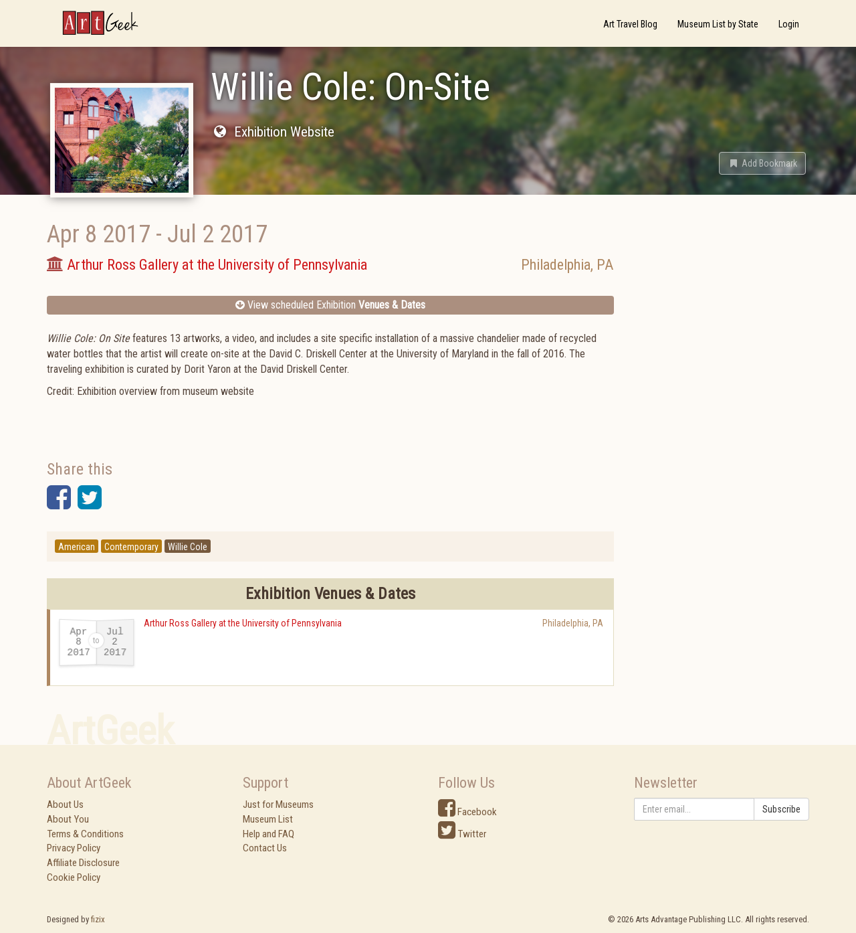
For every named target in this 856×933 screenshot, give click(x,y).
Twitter (462, 834)
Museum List (268, 819)
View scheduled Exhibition (330, 305)
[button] (762, 163)
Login (788, 24)
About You (68, 819)
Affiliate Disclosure (83, 863)
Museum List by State (717, 24)
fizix (98, 919)
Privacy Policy (73, 848)
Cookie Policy (73, 877)
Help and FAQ (268, 834)
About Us (65, 804)
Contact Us (265, 848)
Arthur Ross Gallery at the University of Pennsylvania (243, 623)
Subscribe (781, 809)
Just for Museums (278, 804)
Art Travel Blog (630, 24)
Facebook (467, 812)
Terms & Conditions (85, 834)
